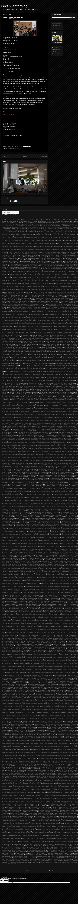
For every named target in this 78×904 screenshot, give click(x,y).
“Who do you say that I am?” (12, 219)
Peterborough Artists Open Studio (46, 491)
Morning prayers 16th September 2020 (31, 418)
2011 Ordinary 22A (27, 222)
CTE (44, 259)
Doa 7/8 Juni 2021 (56, 267)
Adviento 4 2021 (32, 243)
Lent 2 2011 (25, 367)
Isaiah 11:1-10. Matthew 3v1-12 (32, 345)
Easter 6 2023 (16, 280)
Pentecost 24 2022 (26, 481)
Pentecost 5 (40, 484)
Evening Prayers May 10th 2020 (54, 317)
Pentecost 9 (46, 488)
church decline (62, 256)
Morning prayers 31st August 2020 (10, 435)
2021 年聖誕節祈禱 (6, 230)
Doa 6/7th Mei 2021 (47, 267)
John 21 (76, 356)
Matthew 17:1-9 (19, 402)
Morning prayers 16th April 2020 (49, 417)
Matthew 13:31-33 (30, 399)
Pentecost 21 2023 (10, 478)
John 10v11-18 (38, 353)
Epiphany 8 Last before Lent (67, 293)
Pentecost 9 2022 (13, 490)
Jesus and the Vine (50, 348)
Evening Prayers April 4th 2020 (67, 302)
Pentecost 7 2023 (30, 487)
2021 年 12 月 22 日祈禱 (35, 228)
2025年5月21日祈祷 (49, 231)
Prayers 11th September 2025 (31, 509)
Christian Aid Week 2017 (47, 253)
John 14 (25, 354)
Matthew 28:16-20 (74, 405)
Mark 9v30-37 (5, 396)
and (69, 243)
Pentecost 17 (64, 470)
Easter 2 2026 (36, 271)
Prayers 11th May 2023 (61, 506)
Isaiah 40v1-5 (47, 345)
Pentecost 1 (28, 463)
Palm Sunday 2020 (19, 457)
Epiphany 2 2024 (48, 286)
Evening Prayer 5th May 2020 (39, 299)
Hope (77, 341)
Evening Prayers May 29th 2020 (46, 322)
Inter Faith (10, 345)
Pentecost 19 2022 (51, 473)
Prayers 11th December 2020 (53, 503)
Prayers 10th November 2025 (36, 500)
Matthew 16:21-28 (69, 401)
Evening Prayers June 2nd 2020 (34, 316)
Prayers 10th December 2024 (58, 494)
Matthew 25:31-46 (39, 405)
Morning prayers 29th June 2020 (50, 432)
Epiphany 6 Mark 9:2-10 (32, 293)
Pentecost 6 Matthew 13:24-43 (65, 485)
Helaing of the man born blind (8, 338)
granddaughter (28, 335)
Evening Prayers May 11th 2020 (67, 317)
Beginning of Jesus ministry (39, 249)
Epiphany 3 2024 (33, 289)
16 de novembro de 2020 (44, 221)
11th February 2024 (61, 219)
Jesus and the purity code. (7, 348)
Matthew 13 (7, 399)
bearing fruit (30, 249)
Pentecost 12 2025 (35, 466)
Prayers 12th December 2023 (15, 512)
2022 (25, 230)
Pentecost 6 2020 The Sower (28, 485)
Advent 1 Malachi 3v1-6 (35, 237)
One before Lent (29, 448)
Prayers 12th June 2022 (56, 513)
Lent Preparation (18, 375)
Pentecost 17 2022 (6, 472)
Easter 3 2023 (43, 274)
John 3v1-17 (58, 357)
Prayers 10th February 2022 (71, 494)
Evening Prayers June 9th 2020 (40, 317)
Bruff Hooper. (17, 252)
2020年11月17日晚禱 (61, 224)
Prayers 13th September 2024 (33, 525)
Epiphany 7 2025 (57, 293)
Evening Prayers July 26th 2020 (11, 311)
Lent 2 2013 (31, 367)
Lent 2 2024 (61, 367)
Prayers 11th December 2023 (66, 503)
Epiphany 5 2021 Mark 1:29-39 (9, 292)
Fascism (40, 327)
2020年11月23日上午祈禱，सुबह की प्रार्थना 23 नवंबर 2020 (31, 225)
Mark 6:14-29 (62, 393)
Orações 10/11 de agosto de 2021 (26, 453)
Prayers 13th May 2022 (14, 524)
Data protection (74, 259)
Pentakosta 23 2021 (64, 461)
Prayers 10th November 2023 (24, 500)
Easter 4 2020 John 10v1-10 (61, 276)
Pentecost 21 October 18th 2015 (55, 478)
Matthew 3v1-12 (14, 407)
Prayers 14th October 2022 (54, 533)
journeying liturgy (52, 360)
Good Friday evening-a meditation (55, 333)
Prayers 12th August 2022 (55, 510)
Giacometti (32, 332)
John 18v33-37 (75, 354)
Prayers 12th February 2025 (53, 512)
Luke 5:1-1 (51, 387)
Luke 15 (39, 381)
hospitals (29, 342)
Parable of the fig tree (24, 460)
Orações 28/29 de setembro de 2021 (9, 454)
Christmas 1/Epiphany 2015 (34, 255)
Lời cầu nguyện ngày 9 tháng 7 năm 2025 (61, 377)
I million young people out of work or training (46, 344)
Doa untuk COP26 (36, 268)
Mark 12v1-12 (5, 392)
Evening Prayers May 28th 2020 (33, 322)
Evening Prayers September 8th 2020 (62, 326)
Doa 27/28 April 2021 (57, 265)
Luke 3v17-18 (18, 387)
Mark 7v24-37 (28, 395)
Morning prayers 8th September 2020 (29, 441)
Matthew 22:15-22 (56, 404)
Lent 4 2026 (49, 371)
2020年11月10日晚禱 (49, 222)
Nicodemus (4, 447)
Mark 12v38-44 (28, 392)
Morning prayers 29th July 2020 (37, 432)
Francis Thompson (49, 329)
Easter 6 (63, 278)
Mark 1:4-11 (9, 390)
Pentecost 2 (9, 475)
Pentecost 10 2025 (60, 463)
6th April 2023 (25, 234)
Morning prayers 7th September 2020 (49, 439)
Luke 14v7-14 (33, 381)
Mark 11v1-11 (52, 390)
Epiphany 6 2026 (23, 293)
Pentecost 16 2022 (16, 470)
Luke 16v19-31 (5, 383)
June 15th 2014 (22, 362)
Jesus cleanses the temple (24, 350)
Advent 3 (71, 238)
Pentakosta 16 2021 (46, 461)
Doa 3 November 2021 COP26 (68, 265)
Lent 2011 (35, 368)
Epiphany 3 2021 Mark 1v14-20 (23, 289)
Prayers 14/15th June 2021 (33, 527)
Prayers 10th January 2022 (45, 495)
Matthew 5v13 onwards (11, 408)
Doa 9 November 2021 (18, 268)
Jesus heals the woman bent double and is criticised (56, 350)
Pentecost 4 (66, 482)
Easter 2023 (62, 273)
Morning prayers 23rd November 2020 (40, 426)
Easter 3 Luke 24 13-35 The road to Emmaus (20, 276)
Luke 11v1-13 (19, 380)
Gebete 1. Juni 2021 (59, 329)
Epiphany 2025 (5, 289)
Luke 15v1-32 (52, 381)
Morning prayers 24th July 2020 (16, 427)
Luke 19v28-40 (49, 383)
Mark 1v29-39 (50, 392)
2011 (21, 222)
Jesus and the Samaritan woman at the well (36, 348)
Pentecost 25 (60, 481)
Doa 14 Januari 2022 (41, 264)
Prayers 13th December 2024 (68, 519)
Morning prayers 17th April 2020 (47, 418)
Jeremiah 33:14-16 (10, 347)
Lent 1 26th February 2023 (58, 365)
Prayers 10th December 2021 (45, 494)
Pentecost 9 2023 (21, 490)
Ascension (59, 244)
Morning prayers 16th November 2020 (15, 418)
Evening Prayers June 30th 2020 (48, 316)
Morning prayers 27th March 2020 (15, 430)
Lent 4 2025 (43, 371)
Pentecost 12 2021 (9, 466)
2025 (7, 231)
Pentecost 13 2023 (6, 467)
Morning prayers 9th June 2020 (56, 441)
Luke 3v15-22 (11, 387)
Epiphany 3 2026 (49, 289)
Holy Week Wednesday (49, 341)
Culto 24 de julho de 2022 (52, 259)
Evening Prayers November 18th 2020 (47, 323)
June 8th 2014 (29, 362)
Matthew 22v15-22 (73, 404)
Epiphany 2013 (6, 287)
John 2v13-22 (20, 357)
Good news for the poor (7, 335)
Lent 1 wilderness (12, 367)
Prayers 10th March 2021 (62, 497)
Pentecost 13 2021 (73, 466)
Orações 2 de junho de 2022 (55, 453)
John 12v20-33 (5, 354)
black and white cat (37, 250)
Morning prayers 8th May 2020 (14, 441)
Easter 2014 (29, 273)
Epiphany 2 (16, 286)
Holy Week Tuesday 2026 (39, 341)
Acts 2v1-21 (60, 234)
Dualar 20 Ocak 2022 (37, 270)
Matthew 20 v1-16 (5, 404)
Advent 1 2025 (53, 236)
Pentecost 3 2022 (24, 482)
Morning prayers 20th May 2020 (44, 423)
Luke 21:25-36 (39, 384)
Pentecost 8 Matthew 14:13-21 (37, 488)
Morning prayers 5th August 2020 (16, 438)
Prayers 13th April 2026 (6, 519)
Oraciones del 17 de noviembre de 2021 (41, 451)
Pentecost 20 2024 (65, 475)
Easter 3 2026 (57, 274)
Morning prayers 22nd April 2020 (46, 424)
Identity (58, 344)
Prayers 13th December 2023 (55, 519)
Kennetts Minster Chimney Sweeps (61, 362)
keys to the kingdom (73, 362)
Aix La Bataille (39, 243)
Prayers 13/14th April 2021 (21, 518)
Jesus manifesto (43, 351)
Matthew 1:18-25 (30, 398)
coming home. (46, 258)
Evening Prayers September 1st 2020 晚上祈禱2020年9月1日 (26, 326)
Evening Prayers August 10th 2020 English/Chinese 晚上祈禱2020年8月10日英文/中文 (29, 304)
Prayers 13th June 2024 (55, 522)
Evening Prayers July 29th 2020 (25, 311)
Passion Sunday (47, 460)
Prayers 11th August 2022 (30, 503)
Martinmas (51, 396)
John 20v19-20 (49, 356)
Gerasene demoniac (24, 332)
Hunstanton (65, 342)
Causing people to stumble (72, 252)
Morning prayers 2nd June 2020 (15, 433)
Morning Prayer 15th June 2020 (25, 411)
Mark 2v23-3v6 (71, 392)
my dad (17, 445)
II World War (68, 344)
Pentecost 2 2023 (33, 475)
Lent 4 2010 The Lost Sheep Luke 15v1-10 (13, 371)
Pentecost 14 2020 (60, 467)
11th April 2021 (53, 219)
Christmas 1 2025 (24, 255)
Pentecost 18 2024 (73, 472)
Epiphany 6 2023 (15, 293)
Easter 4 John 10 (36, 277)
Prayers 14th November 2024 (28, 533)
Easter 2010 (10, 273)
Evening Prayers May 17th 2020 (46, 319)
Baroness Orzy (13, 249)
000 (19, 219)
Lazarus (72, 363)
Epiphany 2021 (50, 287)
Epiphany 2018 (36, 287)
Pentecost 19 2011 (34, 473)
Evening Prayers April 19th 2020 (53, 302)
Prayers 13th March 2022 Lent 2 (67, 522)
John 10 (5, 353)
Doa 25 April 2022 (48, 265)
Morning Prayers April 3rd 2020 (23, 442)
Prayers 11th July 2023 (61, 504)
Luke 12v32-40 (56, 380)
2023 (49, 230)
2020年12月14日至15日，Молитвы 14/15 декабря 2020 (30, 227)
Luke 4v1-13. (37, 387)
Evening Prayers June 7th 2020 (13, 317)
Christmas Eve (36, 256)
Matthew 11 (68, 398)
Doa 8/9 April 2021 (9, 268)
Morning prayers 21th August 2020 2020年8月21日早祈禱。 (27, 424)
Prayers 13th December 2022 (42, 519)
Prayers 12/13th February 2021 (71, 509)
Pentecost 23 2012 (29, 479)
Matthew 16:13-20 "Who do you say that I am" (56, 401)
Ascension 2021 (5, 246)
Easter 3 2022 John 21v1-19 (34, 274)
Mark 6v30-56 (13, 395)
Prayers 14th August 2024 (13, 528)
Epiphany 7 (41, 293)
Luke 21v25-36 (47, 384)
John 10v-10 (11, 353)
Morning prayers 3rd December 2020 (53, 435)
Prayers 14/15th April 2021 (59, 525)
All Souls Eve (52, 243)
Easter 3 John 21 (65, 274)
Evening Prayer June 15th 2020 (39, 301)
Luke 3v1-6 (4, 387)
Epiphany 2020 (43, 287)
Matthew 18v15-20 (56, 402)
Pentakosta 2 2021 (55, 461)
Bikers (21, 250)
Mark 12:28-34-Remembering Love (70, 390)
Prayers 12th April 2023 (43, 510)
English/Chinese (10, 284)
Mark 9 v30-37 (74, 395)
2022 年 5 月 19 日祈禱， (42, 230)
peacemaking (14, 461)
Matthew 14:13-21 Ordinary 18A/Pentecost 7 (69, 399)
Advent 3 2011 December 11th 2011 (23, 240)
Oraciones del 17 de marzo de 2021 (25, 451)
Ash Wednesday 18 (46, 246)
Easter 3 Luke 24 (7, 276)
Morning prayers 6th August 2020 (57, 438)
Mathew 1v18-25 (22, 398)
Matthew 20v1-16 (14, 404)
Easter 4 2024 (15, 277)
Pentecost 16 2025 (43, 470)
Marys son (61, 396)
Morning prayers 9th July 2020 (43, 441)
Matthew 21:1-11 (22, 404)
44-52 (13, 234)
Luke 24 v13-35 (5, 386)
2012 (33, 222)
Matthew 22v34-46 (6, 405)
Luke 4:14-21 (24, 387)
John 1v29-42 (12, 356)
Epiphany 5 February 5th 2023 (54, 292)
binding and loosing (28, 250)
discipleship (13, 262)
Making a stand (34, 389)
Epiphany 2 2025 (56, 286)
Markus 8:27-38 (28, 396)
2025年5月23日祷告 (67, 231)
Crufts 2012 (27, 259)
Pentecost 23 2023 (46, 479)
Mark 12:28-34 (59, 390)
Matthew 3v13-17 (22, 407)
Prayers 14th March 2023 (44, 531)
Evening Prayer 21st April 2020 (32, 296)
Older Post (44, 156)
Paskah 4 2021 (32, 460)
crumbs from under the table (36, 259)
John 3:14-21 (37, 357)
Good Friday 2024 (23, 333)
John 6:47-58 (16, 359)
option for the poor (54, 448)
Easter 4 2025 (22, 277)
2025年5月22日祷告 (58, 231)
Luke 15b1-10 (45, 381)
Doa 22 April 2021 (31, 265)
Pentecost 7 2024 (38, 487)
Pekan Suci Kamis (37, 461)
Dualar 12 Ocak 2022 (6, 270)
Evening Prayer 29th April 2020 (50, 298)
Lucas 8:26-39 (58, 378)
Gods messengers (45, 332)
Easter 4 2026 (29, 277)
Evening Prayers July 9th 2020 (57, 313)
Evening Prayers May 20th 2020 (12, 320)
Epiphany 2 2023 (40, 286)
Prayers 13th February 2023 (17, 521)
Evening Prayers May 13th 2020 (19, 319)
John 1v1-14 (6, 356)
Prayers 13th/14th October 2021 (47, 525)
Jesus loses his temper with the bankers (31, 351)
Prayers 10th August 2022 (9, 494)
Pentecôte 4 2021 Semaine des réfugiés (14, 491)
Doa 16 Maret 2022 (70, 264)
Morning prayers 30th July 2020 (42, 433)
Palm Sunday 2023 (56, 457)
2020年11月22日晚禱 (16, 225)
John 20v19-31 (57, 356)
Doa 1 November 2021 (39, 262)
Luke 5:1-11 (56, 387)
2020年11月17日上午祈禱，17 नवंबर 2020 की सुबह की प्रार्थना (44, 224)
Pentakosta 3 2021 (73, 461)
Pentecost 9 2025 (29, 490)
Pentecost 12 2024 (26, 466)
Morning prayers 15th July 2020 (21, 417)
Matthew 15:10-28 (25, 401)
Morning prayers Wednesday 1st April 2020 (36, 444)
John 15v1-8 (46, 354)
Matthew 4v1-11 (30, 407)
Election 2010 (45, 283)
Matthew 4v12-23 (39, 407)
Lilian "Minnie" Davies (6, 377)
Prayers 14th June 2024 (21, 531)
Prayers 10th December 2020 (32, 494)
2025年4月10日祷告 (13, 231)
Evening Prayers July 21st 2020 (58, 310)
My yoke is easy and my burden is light (28, 445)
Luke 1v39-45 (63, 383)
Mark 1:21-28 (72, 389)
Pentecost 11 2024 (32, 464)
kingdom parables (5, 363)
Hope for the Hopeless (8, 342)
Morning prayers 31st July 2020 (24, 435)
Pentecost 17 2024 (23, 472)
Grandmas (34, 335)
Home (25, 156)
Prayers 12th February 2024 (41, 512)
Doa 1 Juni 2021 (30, 262)
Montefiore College (13, 411)
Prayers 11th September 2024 (18, 509)
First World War (71, 327)
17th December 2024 (66, 221)
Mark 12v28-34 (20, 392)
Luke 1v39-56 (71, 383)
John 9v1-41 (5, 360)
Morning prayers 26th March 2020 (19, 429)
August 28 (58, 247)
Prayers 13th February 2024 (29, 521)
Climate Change (22, 258)
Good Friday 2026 (31, 333)
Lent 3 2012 (69, 368)
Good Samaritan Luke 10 (19, 335)
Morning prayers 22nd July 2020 (60, 424)
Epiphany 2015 (21, 287)
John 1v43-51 (25, 356)
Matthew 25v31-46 (66, 405)
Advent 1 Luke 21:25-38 (24, 237)
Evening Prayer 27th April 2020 (9, 298)
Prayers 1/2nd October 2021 (37, 493)
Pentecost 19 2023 (60, 473)
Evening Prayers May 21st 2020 (26, 320)
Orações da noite (49, 454)
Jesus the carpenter (51, 351)
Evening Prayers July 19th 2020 (19, 310)
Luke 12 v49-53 (27, 380)
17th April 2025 (57, 221)
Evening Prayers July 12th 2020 (26, 308)
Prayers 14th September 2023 (27, 534)
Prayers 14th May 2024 (66, 531)
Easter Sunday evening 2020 (7, 283)
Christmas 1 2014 (7, 255)
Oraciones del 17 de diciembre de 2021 (9, 451)
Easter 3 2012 (5, 274)
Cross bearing (14, 259)
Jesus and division (26, 347)
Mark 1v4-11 (57, 392)
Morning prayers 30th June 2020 (56, 433)
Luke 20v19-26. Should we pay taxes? (28, 384)
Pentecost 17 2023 (15, 472)
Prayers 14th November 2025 (41, 533)
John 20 (36, 356)
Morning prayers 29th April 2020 (23, 432)
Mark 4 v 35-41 (16, 393)
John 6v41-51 (35, 359)
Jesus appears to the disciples (62, 348)
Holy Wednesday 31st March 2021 (65, 338)
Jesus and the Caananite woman (70, 347)
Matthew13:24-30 (62, 408)
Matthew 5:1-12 (47, 407)
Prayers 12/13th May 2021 (32, 510)
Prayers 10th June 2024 (51, 497)
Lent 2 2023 (55, 367)
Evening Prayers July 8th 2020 (44, 313)
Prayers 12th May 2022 (23, 515)
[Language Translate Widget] (10, 212)
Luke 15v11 (59, 381)
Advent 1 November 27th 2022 (47, 237)
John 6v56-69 (62, 359)
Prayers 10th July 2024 (20, 497)
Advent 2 (69, 237)
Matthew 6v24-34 (46, 408)
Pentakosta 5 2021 (6, 463)
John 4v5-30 (72, 357)
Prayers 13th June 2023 (44, 522)
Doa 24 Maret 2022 (39, 265)
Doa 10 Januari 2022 (49, 262)
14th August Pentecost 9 (12, 221)
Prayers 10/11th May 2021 (63, 493)
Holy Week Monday (29, 339)
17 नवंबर (51, 221)
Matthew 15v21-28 (33, 401)
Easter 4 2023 (8, 277)
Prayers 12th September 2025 (71, 516)
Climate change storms (31, 258)
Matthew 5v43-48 (29, 408)
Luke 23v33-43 (68, 384)
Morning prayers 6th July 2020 (71, 438)
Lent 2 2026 (67, 367)
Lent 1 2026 (49, 365)
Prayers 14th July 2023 (55, 530)
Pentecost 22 (65, 478)
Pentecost (22, 463)
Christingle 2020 (62, 253)
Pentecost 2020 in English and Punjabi (11, 476)
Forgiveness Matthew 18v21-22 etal (25, 329)
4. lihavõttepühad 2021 (71, 233)
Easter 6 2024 (23, 280)
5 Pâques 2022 (18, 234)
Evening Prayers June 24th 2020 (52, 314)
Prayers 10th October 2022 (49, 500)
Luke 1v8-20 (16, 384)
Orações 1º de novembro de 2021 (41, 453)
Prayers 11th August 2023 (42, 503)
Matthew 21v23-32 (30, 404)
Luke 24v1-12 (19, 386)
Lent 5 (76, 371)
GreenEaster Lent (61, 335)
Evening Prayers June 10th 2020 (70, 313)
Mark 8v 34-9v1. (46, 395)
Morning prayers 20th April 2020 (17, 423)
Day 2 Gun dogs (13, 261)
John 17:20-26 (53, 354)
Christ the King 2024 (31, 253)
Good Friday (53, 332)
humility (59, 342)
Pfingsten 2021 (58, 491)
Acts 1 (42, 234)
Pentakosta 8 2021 (14, 463)
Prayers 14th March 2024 (56, 531)
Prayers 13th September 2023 (20, 525)
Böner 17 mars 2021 (62, 250)
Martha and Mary (35, 396)
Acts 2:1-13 (54, 234)
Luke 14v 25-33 (11, 381)
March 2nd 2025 (58, 389)
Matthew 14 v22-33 (56, 399)
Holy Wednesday (54, 338)
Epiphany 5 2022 (20, 292)
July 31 (9, 362)
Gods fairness (38, 332)
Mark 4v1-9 (29, 393)
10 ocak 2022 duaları (37, 219)
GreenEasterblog (14, 6)
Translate (12, 214)
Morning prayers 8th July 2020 (63, 439)
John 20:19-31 (42, 356)
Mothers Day (62, 444)
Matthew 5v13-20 (20, 408)
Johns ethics (34, 360)
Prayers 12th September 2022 (32, 516)
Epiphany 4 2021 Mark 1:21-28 (66, 289)
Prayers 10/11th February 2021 (50, 493)
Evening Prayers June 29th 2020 (19, 316)
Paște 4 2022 (55, 460)
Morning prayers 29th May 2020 (64, 432)
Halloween (69, 335)
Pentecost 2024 (46, 476)
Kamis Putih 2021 (36, 362)
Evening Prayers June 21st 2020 (22, 314)
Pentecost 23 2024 (55, 479)
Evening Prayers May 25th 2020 (67, 320)
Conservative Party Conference (56, 258)
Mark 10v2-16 (37, 390)
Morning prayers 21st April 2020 (57, 423)
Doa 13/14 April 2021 (31, 264)
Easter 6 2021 (9, 280)
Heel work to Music (64, 336)
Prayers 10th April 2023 (73, 493)
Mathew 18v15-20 (14, 398)
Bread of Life (11, 252)
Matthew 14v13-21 (16, 401)
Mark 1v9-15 (63, 392)
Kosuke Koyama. (27, 363)
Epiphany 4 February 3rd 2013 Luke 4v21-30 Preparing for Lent (37, 290)
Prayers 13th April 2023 (72, 518)
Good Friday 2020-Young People (12, 333)
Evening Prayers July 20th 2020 (45, 310)
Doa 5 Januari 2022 (30, 267)
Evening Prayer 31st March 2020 (14, 299)
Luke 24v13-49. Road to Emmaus (37, 386)
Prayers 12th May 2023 (34, 515)
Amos (58, 243)
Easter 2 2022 (9, 271)
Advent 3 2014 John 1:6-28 (37, 240)
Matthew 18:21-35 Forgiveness (45, 402)
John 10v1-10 (18, 353)
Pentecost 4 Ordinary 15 (31, 484)
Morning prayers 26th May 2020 (33, 429)
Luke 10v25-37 (11, 380)
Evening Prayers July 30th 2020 (53, 311)
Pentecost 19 (26, 473)
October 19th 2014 (12, 448)
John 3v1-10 (44, 357)
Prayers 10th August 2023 (20, 494)
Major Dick (27, 389)
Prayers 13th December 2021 (29, 519)
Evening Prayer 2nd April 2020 (63, 298)
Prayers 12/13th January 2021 (8, 510)
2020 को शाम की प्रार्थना (40, 222)
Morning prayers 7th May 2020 (34, 439)
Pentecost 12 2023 (18, 466)
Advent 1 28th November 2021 (63, 236)
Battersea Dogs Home (22, 249)
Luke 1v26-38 (56, 383)
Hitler (33, 338)
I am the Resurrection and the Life (21, 344)
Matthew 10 (37, 398)
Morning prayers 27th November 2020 (44, 430)
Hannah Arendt (11, 336)
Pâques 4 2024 (15, 460)
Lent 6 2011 (28, 374)
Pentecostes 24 (68, 490)
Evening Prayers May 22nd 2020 (39, 320)
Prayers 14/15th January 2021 (9, 527)
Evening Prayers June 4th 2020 (62, 316)
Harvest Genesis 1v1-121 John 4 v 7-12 (28, 336)
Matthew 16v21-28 (11, 402)
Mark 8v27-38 (53, 395)
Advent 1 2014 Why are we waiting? (35, 236)
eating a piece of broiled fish (36, 283)
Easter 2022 (56, 273)
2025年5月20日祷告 (40, 231)
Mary (55, 396)
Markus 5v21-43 (20, 396)
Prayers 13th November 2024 (36, 524)
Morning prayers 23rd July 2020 (25, 426)
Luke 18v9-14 (35, 383)
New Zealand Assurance (72, 445)
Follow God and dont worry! (11, 329)
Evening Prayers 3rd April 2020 (26, 302)
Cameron (59, 252)
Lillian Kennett (21, 377)
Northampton (21, 447)
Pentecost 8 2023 (17, 488)
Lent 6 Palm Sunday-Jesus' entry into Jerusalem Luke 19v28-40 (44, 374)
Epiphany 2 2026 (63, 286)
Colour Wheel (39, 258)
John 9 (75, 359)
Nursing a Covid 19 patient (62, 447)
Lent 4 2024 (37, 371)
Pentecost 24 (10, 481)
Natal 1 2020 (63, 445)
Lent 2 (19, 367)
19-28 (72, 221)
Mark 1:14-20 (65, 389)
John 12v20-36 (12, 354)
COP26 (65, 258)
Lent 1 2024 (43, 365)
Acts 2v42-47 (66, 234)
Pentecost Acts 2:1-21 (52, 490)
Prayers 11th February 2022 (15, 504)
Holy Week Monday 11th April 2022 (42, 339)
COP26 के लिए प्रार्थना (73, 258)
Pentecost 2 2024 (41, 475)
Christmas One (44, 256)
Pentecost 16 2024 (34, 470)
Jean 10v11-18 (72, 345)
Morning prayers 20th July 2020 (30, 423)
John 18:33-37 (60, 354)
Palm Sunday (68, 455)
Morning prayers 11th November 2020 (43, 414)
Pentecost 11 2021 (15, 464)
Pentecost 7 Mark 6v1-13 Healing (58, 487)
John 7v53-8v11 (70, 359)
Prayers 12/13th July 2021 (21, 510)
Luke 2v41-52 (67, 386)
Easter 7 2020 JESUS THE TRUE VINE (59, 280)
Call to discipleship (25, 252)
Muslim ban (6, 445)
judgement (59, 360)
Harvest (17, 336)
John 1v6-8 (32, 356)
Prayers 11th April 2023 (19, 503)
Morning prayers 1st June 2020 (42, 421)
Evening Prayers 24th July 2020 (12, 302)
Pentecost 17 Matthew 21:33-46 (35, 472)
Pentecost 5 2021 (56, 484)
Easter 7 (47, 280)
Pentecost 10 (35, 463)
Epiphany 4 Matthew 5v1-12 (55, 290)
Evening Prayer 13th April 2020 (23, 295)
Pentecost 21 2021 (69, 476)
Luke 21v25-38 (54, 384)
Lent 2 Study (11, 368)
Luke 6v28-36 (69, 387)
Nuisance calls (52, 447)
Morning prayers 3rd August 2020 (38, 435)
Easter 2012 (22, 273)
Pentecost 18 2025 (6, 473)
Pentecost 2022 (30, 476)
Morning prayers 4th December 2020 (34, 436)
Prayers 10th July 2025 (30, 497)
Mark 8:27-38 (38, 395)
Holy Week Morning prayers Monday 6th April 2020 (61, 339)
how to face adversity (53, 342)
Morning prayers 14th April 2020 (38, 415)
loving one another (11, 378)
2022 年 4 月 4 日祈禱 (32, 230)
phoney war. (64, 491)
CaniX (64, 252)
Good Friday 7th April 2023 (42, 333)
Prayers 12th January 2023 (14, 513)
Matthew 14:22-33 (7, 401)
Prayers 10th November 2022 (11, 500)
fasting (45, 327)
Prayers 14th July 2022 (45, 530)
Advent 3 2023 (60, 240)
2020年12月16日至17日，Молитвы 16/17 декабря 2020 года (54, 227)
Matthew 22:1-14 (49, 404)
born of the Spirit (71, 250)
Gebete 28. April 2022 (6, 332)
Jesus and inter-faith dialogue (47, 347)
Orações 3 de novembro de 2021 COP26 (25, 454)
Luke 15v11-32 (66, 381)
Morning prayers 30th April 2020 (29, 433)
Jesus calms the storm (12, 350)
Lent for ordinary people (64, 374)
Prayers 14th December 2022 (38, 528)
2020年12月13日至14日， (13, 227)
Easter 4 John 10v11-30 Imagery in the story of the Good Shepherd (53, 277)
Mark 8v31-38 (67, 395)
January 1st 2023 (55, 345)
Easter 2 (4, 271)
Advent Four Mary (16, 243)
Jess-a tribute (18, 347)
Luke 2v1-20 (54, 386)
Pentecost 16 (61, 469)
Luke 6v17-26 (62, 387)
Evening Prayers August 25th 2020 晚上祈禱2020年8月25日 (55, 305)
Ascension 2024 (13, 246)
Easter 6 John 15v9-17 (39, 280)
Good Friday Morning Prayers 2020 (70, 333)
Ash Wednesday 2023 (66, 246)
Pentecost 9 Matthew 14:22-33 (40, 490)
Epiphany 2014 (14, 287)
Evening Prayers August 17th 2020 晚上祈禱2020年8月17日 (58, 304)
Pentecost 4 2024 (21, 484)
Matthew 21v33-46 (40, 404)
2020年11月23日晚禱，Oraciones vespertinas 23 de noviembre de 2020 (56, 225)
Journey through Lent (42, 360)
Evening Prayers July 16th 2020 (67, 308)
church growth (15, 258)
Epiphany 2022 (59, 287)
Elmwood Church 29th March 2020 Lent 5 (63, 283)
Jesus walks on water (61, 351)
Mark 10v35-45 (45, 390)
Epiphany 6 (7, 293)
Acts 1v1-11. (47, 234)
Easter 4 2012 (51, 276)
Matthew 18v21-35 (65, 402)
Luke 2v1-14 (47, 386)
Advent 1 (11, 236)
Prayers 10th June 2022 (40, 497)
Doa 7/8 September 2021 (66, 267)
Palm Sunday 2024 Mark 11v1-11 (68, 457)
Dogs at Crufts (44, 268)
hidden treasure (28, 338)
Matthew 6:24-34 (38, 408)
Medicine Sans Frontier (56, 50)
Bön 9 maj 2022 (54, 250)
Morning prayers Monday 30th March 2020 (59, 442)
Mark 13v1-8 (35, 392)
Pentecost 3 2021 (16, 482)
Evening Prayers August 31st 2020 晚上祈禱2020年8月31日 (19, 307)
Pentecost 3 (8, 482)
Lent (17, 365)
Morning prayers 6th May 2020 (8, 439)
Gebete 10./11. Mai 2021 (69, 329)
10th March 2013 (46, 219)
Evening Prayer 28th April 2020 (37, 298)
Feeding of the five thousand (61, 327)
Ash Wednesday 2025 (10, 247)
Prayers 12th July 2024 (46, 513)
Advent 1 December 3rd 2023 (13, 237)
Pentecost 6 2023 (38, 485)
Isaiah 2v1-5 (41, 345)
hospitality (24, 342)
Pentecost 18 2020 (46, 472)
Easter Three (17, 283)
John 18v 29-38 (68, 354)
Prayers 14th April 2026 (67, 527)
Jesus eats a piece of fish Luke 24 (37, 350)
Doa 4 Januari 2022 (21, 267)
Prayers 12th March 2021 (13, 515)
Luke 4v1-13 (31, 387)
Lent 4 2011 (25, 371)
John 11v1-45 (59, 353)
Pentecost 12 (62, 464)
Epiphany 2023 (66, 287)
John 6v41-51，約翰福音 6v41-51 (45, 359)
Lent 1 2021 (31, 365)
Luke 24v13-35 (26, 386)
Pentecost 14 (52, 467)
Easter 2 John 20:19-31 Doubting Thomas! (66, 271)
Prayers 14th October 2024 (66, 533)
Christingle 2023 (70, 253)
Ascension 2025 (21, 246)
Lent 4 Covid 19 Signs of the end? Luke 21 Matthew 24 (63, 371)
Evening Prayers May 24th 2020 (53, 320)
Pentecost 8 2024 (26, 488)
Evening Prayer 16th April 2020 (63, 295)
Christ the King (10, 253)
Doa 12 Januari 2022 (12, 264)
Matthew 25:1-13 (23, 405)
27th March (49, 233)
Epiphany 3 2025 (41, 289)
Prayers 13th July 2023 (23, 522)
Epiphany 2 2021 (24, 286)
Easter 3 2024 (50, 274)
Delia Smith (60, 261)
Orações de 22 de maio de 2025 (60, 454)
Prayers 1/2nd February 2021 (14, 493)
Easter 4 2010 (38, 276)
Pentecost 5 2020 (48, 484)
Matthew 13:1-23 (14, 399)
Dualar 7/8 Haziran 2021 (57, 270)
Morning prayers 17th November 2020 (23, 420)
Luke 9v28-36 (8, 389)
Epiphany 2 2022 (32, 286)
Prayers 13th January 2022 (42, 521)
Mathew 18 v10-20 (5, 398)
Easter (75, 270)
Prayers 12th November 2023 (45, 515)
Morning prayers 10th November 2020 (13, 414)
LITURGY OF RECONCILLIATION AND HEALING (35, 377)
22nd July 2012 (26, 233)
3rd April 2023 (62, 233)
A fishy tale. (32, 234)
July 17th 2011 (72, 360)
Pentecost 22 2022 (73, 478)
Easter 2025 (69, 273)
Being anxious (62, 249)
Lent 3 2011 (63, 368)
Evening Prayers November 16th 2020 (15, 323)
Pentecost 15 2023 (45, 469)
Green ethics (46, 335)
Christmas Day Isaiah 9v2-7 (7, 256)
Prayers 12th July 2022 (25, 513)
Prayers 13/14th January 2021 (48, 518)
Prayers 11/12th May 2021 (9, 503)
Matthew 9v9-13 (54, 408)
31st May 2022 (55, 233)
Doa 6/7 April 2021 (38, 267)
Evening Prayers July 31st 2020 (67, 311)
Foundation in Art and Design (39, 329)
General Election (15, 332)
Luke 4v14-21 (44, 387)
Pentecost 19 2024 (69, 473)
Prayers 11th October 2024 (68, 507)
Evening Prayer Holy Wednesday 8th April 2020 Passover (20, 301)
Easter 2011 (16, 273)
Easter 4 (32, 276)
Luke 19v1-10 (42, 383)
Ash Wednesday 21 (29, 247)
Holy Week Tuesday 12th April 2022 (25, 341)
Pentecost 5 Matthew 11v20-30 (8, 485)
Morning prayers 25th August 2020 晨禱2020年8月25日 (49, 427)
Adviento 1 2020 (25, 243)
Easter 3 (75, 273)
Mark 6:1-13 (56, 393)
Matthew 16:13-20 (42, 401)
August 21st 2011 (51, 247)
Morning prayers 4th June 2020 (13, 148)
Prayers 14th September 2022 (14, 534)
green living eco (53, 335)
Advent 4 (16, 241)
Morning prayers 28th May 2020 (10, 432)
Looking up (73, 377)
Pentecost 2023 (39, 476)
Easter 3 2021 (24, 274)
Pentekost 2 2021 (35, 491)
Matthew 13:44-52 (39, 399)
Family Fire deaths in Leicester (31, 327)
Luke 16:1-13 (74, 381)
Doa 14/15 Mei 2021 (50, 264)
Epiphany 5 (75, 290)
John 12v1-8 (66, 353)
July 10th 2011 (65, 360)
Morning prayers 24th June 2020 (31, 427)
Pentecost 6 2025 (55, 485)
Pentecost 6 (18, 485)
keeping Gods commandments (47, 362)
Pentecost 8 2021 (9, 488)
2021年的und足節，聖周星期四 (17, 230)
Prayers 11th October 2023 (57, 507)
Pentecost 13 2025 (23, 467)
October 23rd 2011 (21, 448)
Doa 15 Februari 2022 (60, 264)
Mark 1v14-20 (42, 392)
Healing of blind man (42, 336)
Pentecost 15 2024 (54, 469)
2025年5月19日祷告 (31, 231)
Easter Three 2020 (25, 283)
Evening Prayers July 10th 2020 (12, 308)
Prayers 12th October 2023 (19, 516)
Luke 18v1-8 (28, 383)
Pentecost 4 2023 (13, 484)
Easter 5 (69, 277)
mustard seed (12, 445)
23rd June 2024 (42, 233)
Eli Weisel (52, 283)
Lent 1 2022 (37, 365)
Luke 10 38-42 (72, 378)
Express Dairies (7, 327)
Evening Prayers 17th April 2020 (61, 301)
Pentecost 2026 (61, 476)
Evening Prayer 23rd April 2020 (59, 296)
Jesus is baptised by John (17, 351)
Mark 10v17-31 (30, 390)
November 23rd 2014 (35, 447)
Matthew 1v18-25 (73, 402)
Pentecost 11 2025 (41, 464)
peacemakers (8, 461)
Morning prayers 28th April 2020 (58, 430)
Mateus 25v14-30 (67, 396)
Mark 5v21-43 (49, 393)
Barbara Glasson (5, 249)
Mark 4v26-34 (35, 393)
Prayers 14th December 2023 (50, 528)
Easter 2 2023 (16, 271)
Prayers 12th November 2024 (58, 515)
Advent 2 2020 (75, 237)
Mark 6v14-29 (6, 395)
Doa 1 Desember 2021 (21, 262)
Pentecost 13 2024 (14, 467)
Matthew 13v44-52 (47, 399)
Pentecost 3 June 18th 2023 (43, 482)
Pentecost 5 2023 (73, 484)
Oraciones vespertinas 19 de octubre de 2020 (59, 451)
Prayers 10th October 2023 (61, 500)
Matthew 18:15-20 (34, 402)
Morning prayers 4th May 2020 (63, 436)
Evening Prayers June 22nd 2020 (36, 314)
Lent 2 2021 (37, 367)
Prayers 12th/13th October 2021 (8, 518)
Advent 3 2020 (46, 240)
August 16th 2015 (42, 247)
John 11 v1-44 (53, 353)
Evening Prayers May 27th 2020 (19, 322)
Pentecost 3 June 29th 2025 (56, 482)
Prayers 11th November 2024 (20, 507)
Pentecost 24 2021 (18, 481)
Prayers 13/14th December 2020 (34, 518)
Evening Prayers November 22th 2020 (63, 323)
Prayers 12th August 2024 (67, 510)
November (28, 447)
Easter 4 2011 (45, 276)
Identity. (62, 344)
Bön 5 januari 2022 (46, 250)
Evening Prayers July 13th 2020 (40, 308)
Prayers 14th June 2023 (10, 531)
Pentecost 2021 (23, 476)
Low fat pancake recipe (30, 378)
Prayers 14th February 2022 (63, 528)
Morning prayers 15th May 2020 (35, 417)
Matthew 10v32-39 (52, 398)
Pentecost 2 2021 (25, 475)
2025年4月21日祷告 (22, 231)
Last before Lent (35, 363)
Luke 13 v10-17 (64, 380)
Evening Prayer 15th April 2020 (50, 295)
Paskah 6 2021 (40, 460)
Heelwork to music (73, 336)
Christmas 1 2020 (16, 255)
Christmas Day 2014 (18, 256)
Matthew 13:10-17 (22, 399)
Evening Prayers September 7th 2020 (47, 326)
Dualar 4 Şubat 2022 (47, 270)
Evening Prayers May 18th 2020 (60, 319)
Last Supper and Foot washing (47, 363)
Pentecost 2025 (54, 476)
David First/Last (5, 261)
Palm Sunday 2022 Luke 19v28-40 (45, 457)
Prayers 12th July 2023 (35, 513)
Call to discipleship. (33, 252)
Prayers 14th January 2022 (11, 530)
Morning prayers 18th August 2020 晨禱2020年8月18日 (42, 420)
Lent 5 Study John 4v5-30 (15, 374)
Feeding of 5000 (51, 327)
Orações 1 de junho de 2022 (12, 453)
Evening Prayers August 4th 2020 (39, 307)
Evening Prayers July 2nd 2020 (39, 311)
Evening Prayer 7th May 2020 (65, 299)
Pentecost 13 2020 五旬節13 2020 (61, 466)
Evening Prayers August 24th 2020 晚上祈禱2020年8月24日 (31, 305)
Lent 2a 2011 (41, 368)
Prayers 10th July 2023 (10, 497)
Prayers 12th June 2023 (67, 513)
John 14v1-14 (39, 354)
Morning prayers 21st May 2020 (8, 424)
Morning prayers (36, 411)
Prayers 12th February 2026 (66, 512)
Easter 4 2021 (70, 276)
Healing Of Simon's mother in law (53, 336)
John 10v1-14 (25, 353)
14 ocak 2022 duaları (71, 219)
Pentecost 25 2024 (68, 481)
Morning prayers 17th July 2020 (8, 420)
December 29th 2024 (25, 261)
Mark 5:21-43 (42, 393)
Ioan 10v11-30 (21, 345)
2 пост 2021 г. (9, 222)
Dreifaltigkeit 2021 (61, 268)
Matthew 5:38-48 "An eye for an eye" (66, 407)
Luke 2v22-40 (60, 386)
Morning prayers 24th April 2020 (55, 426)
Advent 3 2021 (53, 240)
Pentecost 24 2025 (52, 481)
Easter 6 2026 (31, 280)
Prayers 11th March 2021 (28, 506)
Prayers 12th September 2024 (58, 516)
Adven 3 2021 (5, 236)
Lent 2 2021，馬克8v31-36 (46, 367)
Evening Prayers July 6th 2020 (18, 313)
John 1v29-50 (19, 356)
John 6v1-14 (22, 359)
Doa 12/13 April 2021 (21, 264)
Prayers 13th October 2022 (48, 524)
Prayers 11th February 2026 (28, 504)
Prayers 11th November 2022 (7, 507)
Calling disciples (42, 252)
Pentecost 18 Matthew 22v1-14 (17, 473)
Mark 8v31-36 (60, 395)
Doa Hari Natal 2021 (28, 268)
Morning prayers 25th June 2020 (67, 427)
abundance (38, 234)
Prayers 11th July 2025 (6, 506)
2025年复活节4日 (17, 233)
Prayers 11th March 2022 (40, 506)
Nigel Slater (11, 447)
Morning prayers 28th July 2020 (72, 430)
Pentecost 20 (49, 475)
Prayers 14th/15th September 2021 (41, 534)
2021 (28, 228)
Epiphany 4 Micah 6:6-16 (67, 290)
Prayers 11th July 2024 (72, 504)
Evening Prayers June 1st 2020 (8, 314)
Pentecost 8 (69, 487)
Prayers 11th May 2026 (72, 506)
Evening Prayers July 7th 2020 (31, 313)
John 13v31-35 (19, 354)
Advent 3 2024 (67, 240)
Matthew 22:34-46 (65, 404)
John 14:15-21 (32, 354)
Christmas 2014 (44, 255)
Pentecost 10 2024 (51, 463)
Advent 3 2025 (74, 240)
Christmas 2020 (58, 255)
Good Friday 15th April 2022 (62, 332)
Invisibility (15, 345)
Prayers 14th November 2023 (15, 533)
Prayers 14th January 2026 (34, 530)
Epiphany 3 (12, 289)
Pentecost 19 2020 (43, 473)
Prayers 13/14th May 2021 (61, 518)
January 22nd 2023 (63, 345)
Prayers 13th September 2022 (8, 525)
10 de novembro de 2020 (27, 219)
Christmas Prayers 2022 (53, 256)
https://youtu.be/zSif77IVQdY (9, 114)
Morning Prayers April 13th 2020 (10, 442)
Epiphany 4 (56, 289)
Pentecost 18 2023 (64, 472)
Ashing (36, 247)
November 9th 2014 (44, 447)
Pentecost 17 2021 (73, 470)
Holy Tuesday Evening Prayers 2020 (43, 338)
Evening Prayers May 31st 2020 (60, 322)
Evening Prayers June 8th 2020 (27, 317)
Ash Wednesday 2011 (56, 246)
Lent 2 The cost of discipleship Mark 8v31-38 (23, 368)
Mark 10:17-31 (15, 390)
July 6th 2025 (14, 362)
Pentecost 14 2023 (69, 467)
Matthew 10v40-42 (61, 398)
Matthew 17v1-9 (27, 402)
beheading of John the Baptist (52, 249)
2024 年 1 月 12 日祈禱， (56, 230)
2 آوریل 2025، (15, 222)
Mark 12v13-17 (12, 392)
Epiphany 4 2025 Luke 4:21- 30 (17, 290)
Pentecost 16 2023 (25, 470)
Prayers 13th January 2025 (66, 521)
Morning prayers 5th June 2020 (30, 438)
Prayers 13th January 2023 (54, 521)
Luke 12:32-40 (41, 380)
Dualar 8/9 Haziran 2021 (68, 270)
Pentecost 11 (68, 463)
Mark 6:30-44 (69, 393)
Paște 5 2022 (62, 460)
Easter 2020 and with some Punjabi (46, 273)
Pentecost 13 (50, 466)
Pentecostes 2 (60, 490)
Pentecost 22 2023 (6, 479)
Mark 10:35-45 (22, 390)
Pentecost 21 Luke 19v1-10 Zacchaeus (40, 478)
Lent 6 (22, 374)
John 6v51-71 (56, 359)
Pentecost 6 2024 (46, 485)
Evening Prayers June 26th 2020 (67, 314)
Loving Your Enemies (20, 378)
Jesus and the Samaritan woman (20, 348)
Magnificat (22, 389)
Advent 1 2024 (46, 236)
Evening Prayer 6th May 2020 (52, 299)
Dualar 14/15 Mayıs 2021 (17, 270)
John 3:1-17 (31, 357)
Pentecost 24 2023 (35, 481)
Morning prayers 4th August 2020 (19, 436)
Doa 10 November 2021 (58, 262)
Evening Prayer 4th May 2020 (27, 299)
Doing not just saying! (53, 268)
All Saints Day (46, 243)
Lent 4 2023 (31, 371)
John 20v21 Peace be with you (68, 356)
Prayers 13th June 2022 (34, 522)
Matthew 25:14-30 (31, 405)
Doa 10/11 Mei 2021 (69, 262)
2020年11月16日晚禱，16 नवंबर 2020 (25, 224)
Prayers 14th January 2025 (22, 530)
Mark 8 (33, 395)
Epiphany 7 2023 (49, 293)
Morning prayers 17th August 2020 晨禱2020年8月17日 (66, 418)
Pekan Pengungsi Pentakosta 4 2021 (26, 461)
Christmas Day (73, 255)
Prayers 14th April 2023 (56, 527)
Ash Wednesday (37, 246)
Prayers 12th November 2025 (71, 515)
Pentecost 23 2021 (38, 479)
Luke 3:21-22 (74, 386)
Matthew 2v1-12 (7, 407)
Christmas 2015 (51, 255)
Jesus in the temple (6, 351)
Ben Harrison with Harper (14, 250)
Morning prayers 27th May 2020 (29, 430)
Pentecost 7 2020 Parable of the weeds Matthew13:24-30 (15, 487)
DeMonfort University (68, 261)
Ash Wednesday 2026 (20, 247)
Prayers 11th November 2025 (33, 507)
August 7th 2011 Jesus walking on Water (69, 247)
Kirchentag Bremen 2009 (16, 363)
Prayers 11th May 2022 (50, 506)
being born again (70, 249)
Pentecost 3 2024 (33, 482)
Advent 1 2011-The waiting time (21, 236)
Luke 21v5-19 (61, 384)
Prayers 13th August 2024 (18, 519)
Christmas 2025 (66, 255)
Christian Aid (55, 53)
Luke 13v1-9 (71, 380)
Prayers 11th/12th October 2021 (45, 509)
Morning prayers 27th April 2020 (62, 429)
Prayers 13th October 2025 (72, 524)
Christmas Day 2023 (28, 256)
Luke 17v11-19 (14, 383)
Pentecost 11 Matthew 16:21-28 (52, 464)
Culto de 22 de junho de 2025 (63, 259)
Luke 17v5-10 (22, 383)
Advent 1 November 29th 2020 (60, 237)
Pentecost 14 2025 (10, 469)
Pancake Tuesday (7, 460)
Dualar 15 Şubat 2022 (27, 270)
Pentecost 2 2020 (17, 475)
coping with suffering (6, 259)
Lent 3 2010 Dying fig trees (55, 368)
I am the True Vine (33, 344)
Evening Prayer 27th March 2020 (23, 298)
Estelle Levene (13, 295)
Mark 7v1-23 (21, 395)
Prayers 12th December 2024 (28, 512)
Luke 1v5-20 (10, 384)
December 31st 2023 (44, 261)
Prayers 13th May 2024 (25, 524)
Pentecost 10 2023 (43, 463)
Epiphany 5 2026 (44, 292)
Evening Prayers (50, 301)
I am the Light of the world (9, 344)
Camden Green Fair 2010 (51, 252)
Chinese (4, 253)
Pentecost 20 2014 (57, 475)
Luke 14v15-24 (18, 381)
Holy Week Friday (19, 339)
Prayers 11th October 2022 (45, 507)
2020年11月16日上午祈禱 (12, 224)
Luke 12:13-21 (34, 380)
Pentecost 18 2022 (55, 472)
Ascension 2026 (28, 246)
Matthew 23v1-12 (15, 405)
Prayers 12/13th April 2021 (58, 509)
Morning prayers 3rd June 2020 (67, 435)
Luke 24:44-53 (12, 386)
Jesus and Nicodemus (58, 347)
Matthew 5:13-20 (54, 407)
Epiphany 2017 (28, 287)
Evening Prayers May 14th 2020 (33, 319)
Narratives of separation (55, 445)
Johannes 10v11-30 (70, 351)
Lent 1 (24, 365)
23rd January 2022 (33, 233)
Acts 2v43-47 (74, 234)
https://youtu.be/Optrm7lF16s (9, 49)
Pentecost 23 (22, 479)
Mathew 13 (74, 396)
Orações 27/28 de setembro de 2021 (69, 453)
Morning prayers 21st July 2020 (71, 423)
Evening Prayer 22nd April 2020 (45, 296)
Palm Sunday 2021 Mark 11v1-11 (30, 457)
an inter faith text (64, 243)
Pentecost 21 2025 (27, 478)
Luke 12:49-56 (49, 380)
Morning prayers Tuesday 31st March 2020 (18, 444)
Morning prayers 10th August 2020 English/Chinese (52, 411)
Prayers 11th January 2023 (40, 504)
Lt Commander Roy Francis (41, 378)
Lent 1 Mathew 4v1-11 (69, 365)
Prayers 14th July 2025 (65, 530)
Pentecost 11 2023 (23, 464)
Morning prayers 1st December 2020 (13, 421)
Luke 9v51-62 (15, 389)
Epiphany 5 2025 (36, 292)
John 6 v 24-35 (9, 359)
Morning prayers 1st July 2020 (28, 421)
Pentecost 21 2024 (19, 478)
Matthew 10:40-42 (44, 398)
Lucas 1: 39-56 (51, 378)
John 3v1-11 (51, 357)
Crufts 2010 (21, 259)
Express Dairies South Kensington (17, 327)
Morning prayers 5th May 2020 (43, 438)
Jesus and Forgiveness (35, 347)
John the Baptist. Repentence (24, 360)
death (19, 261)
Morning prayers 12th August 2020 (58, 414)
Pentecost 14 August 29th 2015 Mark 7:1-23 (24, 469)
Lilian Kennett (14, 377)
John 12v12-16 (74, 353)
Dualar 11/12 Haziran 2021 (72, 268)
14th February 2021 (22, 221)
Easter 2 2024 (23, 271)
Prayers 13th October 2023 (60, 524)
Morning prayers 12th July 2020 (72, 414)
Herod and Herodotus (19, 338)
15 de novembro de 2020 (32, 221)
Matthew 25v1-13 (48, 405)
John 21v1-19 (7, 357)
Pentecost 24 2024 (44, 481)
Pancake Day (67, 458)
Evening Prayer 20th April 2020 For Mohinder (16, 296)
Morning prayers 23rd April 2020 (12, 426)
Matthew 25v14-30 (57, 405)
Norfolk (16, 447)
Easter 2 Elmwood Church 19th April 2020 (49, 271)
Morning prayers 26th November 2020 (48, 429)
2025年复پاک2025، (9, 233)
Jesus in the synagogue (72, 350)
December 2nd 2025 (34, 261)
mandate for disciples (42, 389)
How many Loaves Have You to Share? (40, 342)
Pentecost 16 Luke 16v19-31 (54, 470)
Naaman (38, 445)
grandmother (40, 335)
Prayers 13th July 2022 (13, 522)
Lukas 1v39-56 (65, 378)
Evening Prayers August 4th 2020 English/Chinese (56, 307)
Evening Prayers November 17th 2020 (31, 323)
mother (47, 444)
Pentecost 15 (37, 469)
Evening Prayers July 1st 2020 (32, 310)
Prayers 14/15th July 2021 (22, 527)
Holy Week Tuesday (13, 341)
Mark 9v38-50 (12, 396)
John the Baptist (13, 360)
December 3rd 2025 (53, 261)
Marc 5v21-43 (50, 389)
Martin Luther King (43, 396)
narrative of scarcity (45, 445)
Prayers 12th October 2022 (7, 516)
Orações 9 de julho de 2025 (40, 454)
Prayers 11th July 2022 (51, 504)
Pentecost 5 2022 (65, 484)
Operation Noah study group (42, 448)
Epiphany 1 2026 (10, 286)
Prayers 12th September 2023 (45, 516)
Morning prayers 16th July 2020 (62, 417)
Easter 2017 (35, 273)
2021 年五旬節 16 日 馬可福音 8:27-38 (69, 228)
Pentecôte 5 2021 (26, 491)
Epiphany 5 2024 (28, 292)
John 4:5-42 (64, 357)
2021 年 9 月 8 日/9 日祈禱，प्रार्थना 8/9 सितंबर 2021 (51, 228)
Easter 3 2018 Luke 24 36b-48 (15, 274)
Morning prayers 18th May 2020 (60, 420)
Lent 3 (46, 368)
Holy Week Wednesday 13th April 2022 (63, 341)
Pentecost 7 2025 (47, 487)
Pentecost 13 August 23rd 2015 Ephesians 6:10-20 (37, 467)
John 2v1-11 (13, 357)
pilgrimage (70, 491)
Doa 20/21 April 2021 (13, 265)
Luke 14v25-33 (26, 381)
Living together (49, 377)
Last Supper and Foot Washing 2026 (62, 363)
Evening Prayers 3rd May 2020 (40, 302)
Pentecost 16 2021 (7, 470)
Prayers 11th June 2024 (17, 506)
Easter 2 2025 (30, 271)
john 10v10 (31, 353)
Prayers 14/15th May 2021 (45, 527)
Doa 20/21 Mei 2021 (22, 265)
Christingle (55, 253)
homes (73, 341)
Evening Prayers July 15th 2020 (53, 308)
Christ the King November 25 (20, 253)
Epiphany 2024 (74, 287)
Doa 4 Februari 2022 (12, 267)
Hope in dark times (17, 342)
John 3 (26, 357)
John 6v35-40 (28, 359)
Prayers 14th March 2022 (33, 531)
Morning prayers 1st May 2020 (55, 421)
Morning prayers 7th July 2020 (21, 439)
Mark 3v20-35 (9, 393)
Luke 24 (74, 384)
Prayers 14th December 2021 (25, 528)
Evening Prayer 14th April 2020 (37, 295)
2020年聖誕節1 (23, 228)
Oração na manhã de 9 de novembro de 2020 (68, 448)
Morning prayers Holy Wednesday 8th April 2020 (40, 442)
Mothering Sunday (54, 444)
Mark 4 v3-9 (23, 393)
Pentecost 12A (43, 466)
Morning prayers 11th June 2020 (28, 414)
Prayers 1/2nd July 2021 (26, 493)
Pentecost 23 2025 (63, 479)
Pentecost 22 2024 (14, 479)
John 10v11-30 (45, 353)
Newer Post (6, 156)
